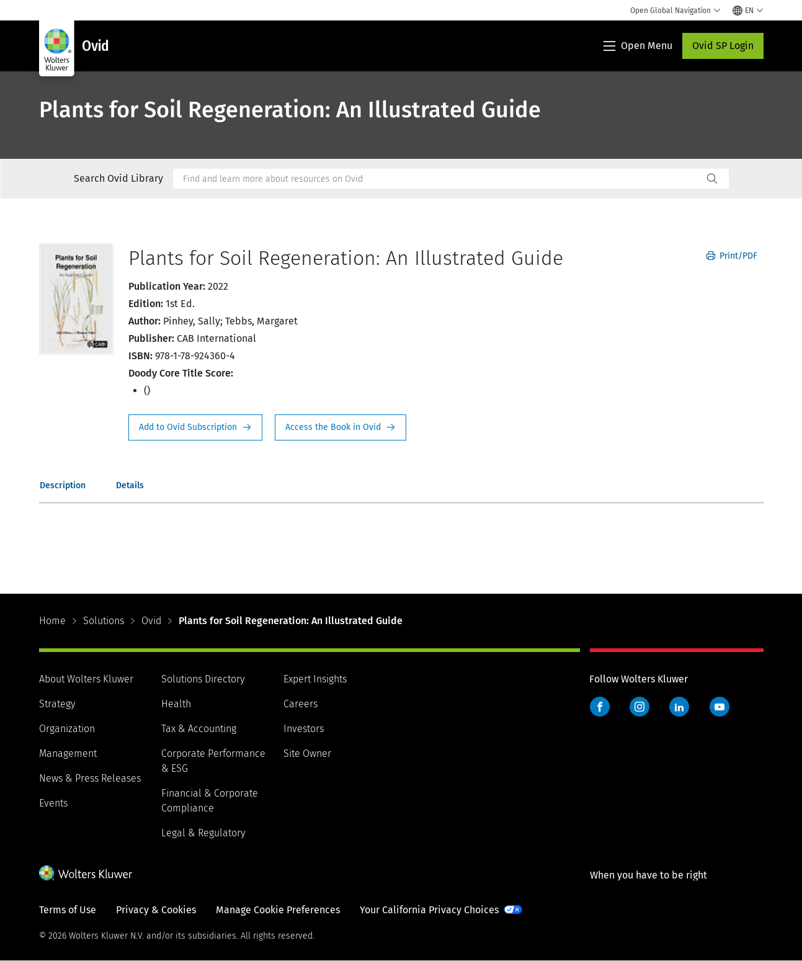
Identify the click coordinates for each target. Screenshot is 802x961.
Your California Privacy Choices (429, 910)
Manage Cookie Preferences (278, 910)
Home (52, 621)
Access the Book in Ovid (340, 427)
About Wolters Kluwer (86, 679)
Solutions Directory (202, 679)
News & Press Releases (90, 778)
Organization (67, 729)
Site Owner (307, 753)
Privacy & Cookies (156, 910)
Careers (300, 704)
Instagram (639, 707)
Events (53, 803)
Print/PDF (731, 256)
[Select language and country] (748, 10)
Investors (303, 729)
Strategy (57, 704)
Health (176, 704)
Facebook (600, 707)
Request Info (195, 427)
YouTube (719, 707)
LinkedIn (679, 707)
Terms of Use (67, 910)
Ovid (151, 621)
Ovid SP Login (723, 45)
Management (68, 753)
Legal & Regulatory (203, 833)
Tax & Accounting (198, 729)
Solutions (103, 621)
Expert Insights (315, 679)
